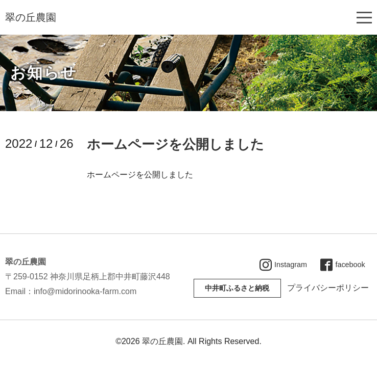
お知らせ (43, 72)
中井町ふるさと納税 (237, 288)
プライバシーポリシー (328, 287)
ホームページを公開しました (175, 144)
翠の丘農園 (30, 17)
